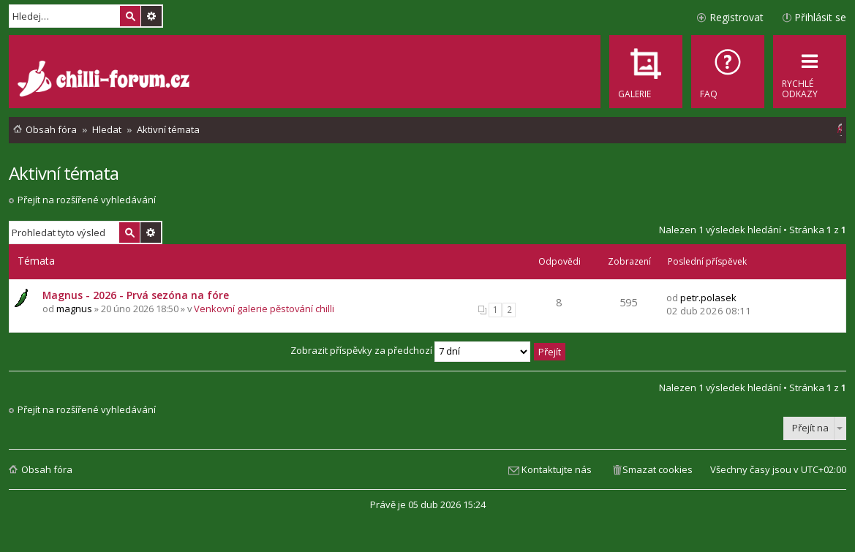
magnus (74, 308)
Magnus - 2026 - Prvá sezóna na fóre (135, 295)
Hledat (130, 16)
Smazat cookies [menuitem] (657, 469)
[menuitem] (727, 71)
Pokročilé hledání (151, 16)
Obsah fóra (46, 469)
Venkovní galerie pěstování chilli (264, 308)
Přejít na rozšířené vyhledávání (87, 199)
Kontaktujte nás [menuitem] (556, 469)
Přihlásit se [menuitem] (820, 17)
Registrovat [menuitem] (736, 17)
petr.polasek (708, 297)
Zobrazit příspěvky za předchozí (410, 350)
